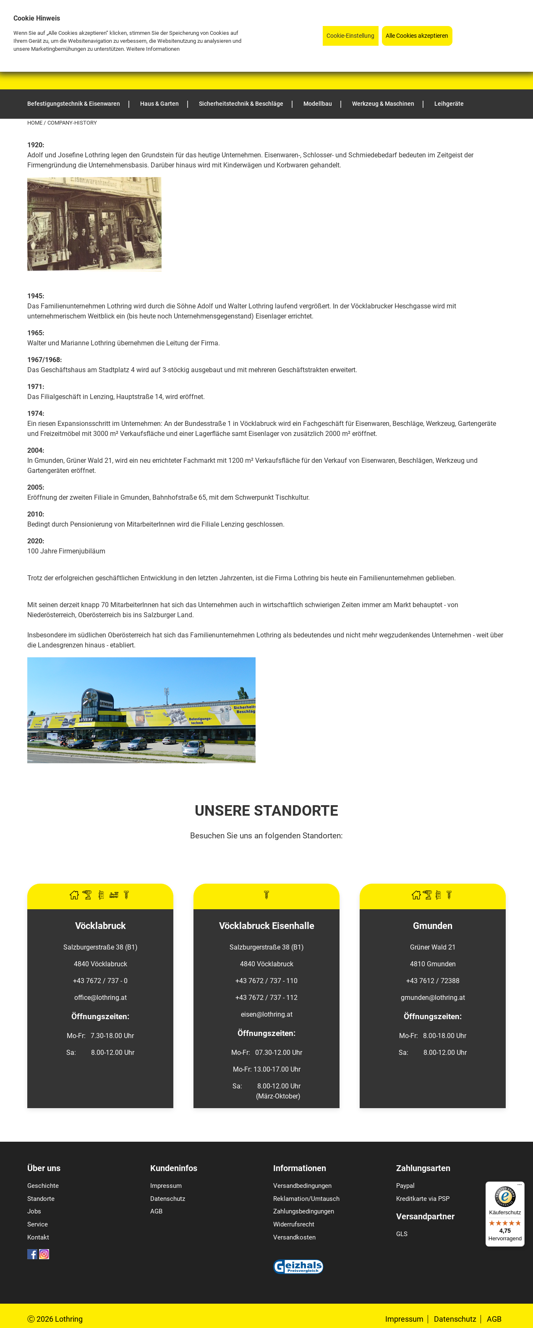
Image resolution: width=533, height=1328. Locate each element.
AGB (156, 1211)
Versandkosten (294, 1237)
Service (37, 1224)
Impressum (166, 1186)
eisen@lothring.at (267, 1014)
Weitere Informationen (153, 49)
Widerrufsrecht (293, 1224)
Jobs (34, 1211)
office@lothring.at (100, 998)
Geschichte (43, 1186)
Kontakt (38, 1237)
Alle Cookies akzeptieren (417, 35)
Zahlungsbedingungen (303, 1211)
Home (35, 123)
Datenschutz (167, 1199)
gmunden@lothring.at (433, 998)
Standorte (41, 1199)
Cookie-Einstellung (350, 35)
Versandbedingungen (302, 1186)
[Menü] (520, 1187)
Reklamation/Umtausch (306, 1199)
